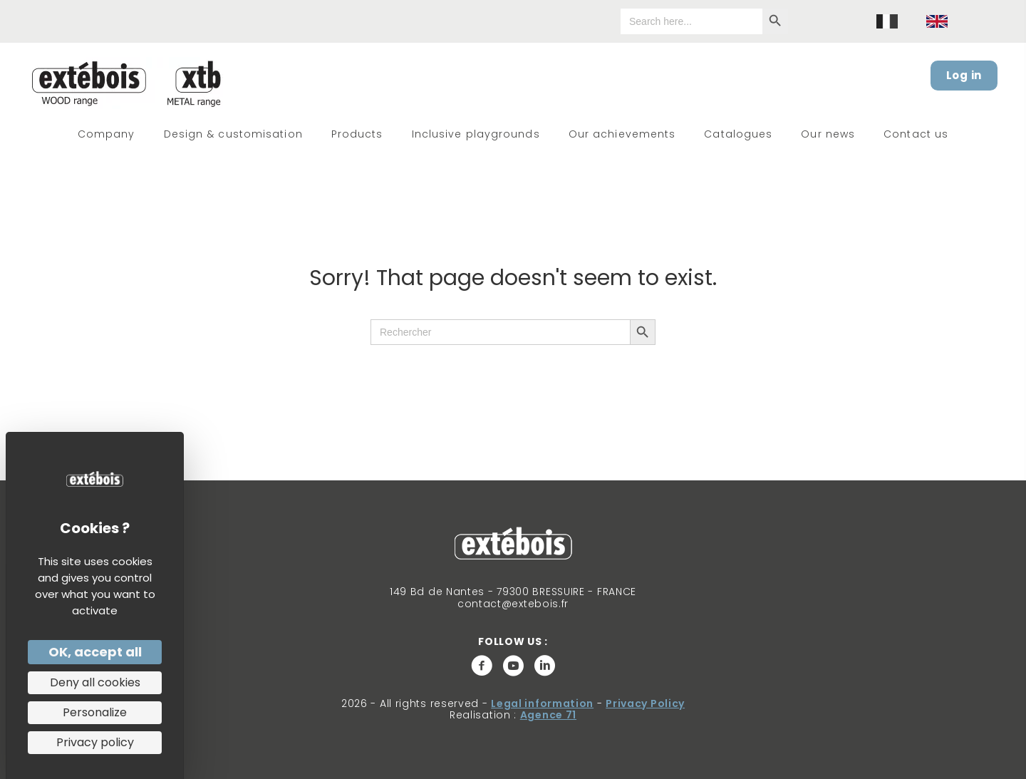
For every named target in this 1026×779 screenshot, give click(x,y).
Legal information (542, 703)
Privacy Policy (645, 703)
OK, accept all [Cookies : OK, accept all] (95, 652)
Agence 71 (548, 715)
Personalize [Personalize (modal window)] (95, 712)
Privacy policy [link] (95, 742)
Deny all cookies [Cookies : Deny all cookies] (95, 682)
